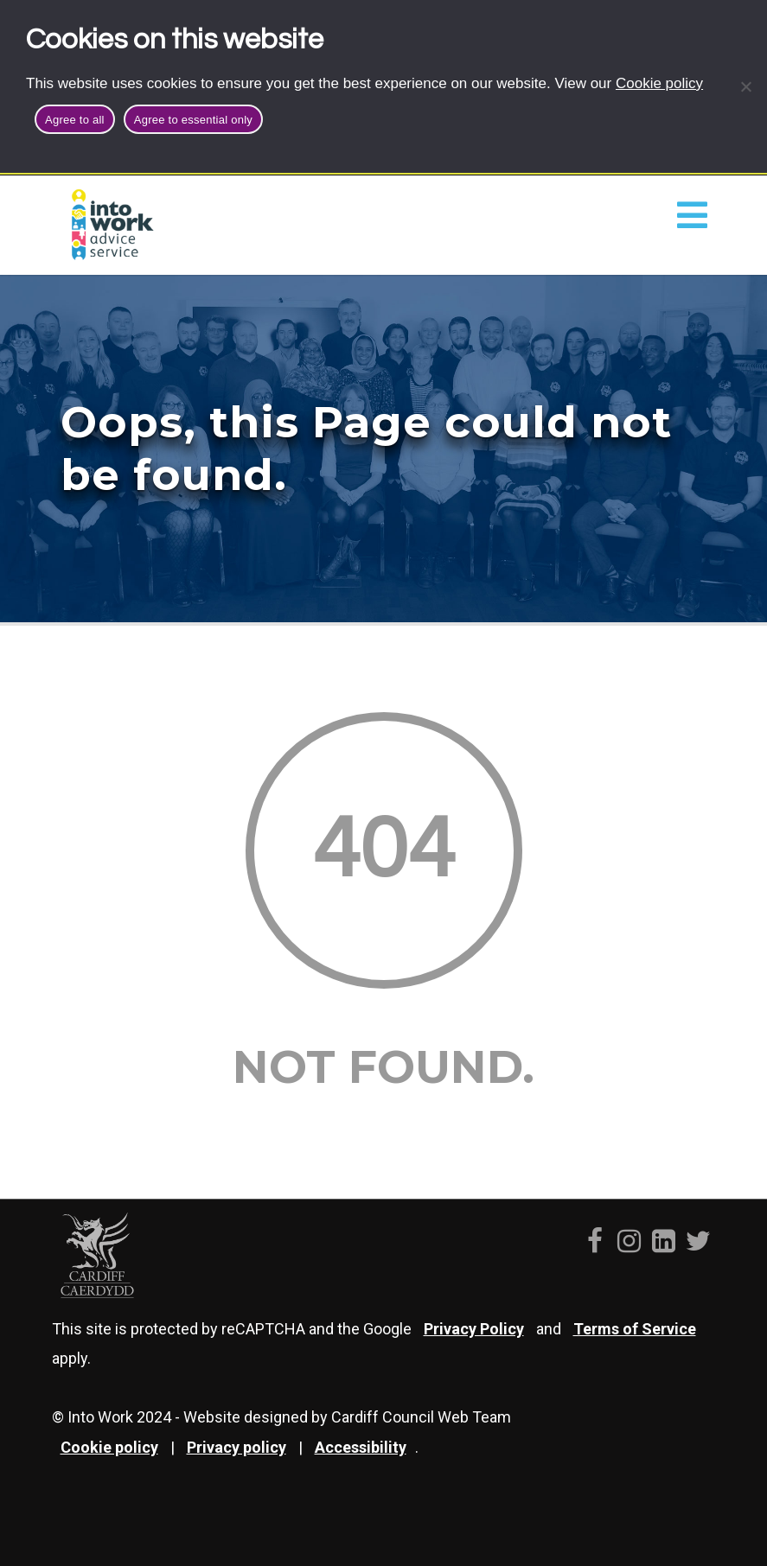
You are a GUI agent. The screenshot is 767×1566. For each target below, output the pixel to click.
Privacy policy (236, 1447)
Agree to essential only (193, 119)
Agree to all (75, 119)
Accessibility (360, 1447)
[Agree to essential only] (745, 86)
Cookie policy (659, 83)
